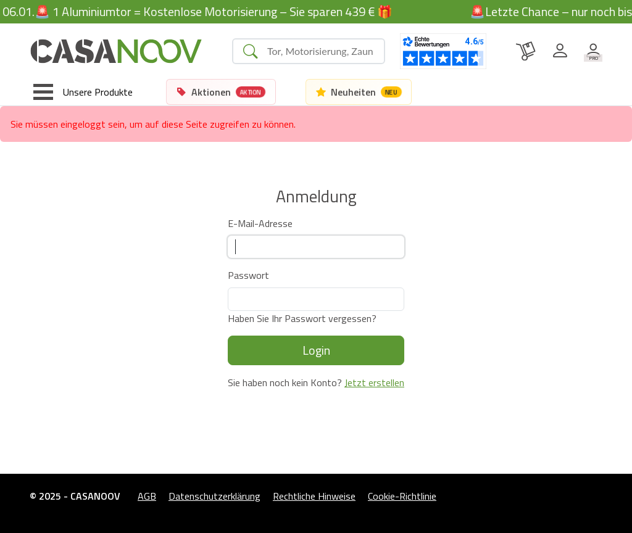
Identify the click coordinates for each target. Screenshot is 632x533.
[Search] (320, 51)
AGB (147, 496)
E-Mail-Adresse (260, 223)
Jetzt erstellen (374, 382)
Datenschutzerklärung (214, 496)
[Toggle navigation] (83, 92)
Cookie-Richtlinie (402, 496)
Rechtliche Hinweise (314, 496)
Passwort (248, 275)
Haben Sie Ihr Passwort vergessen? (302, 318)
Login (316, 350)
